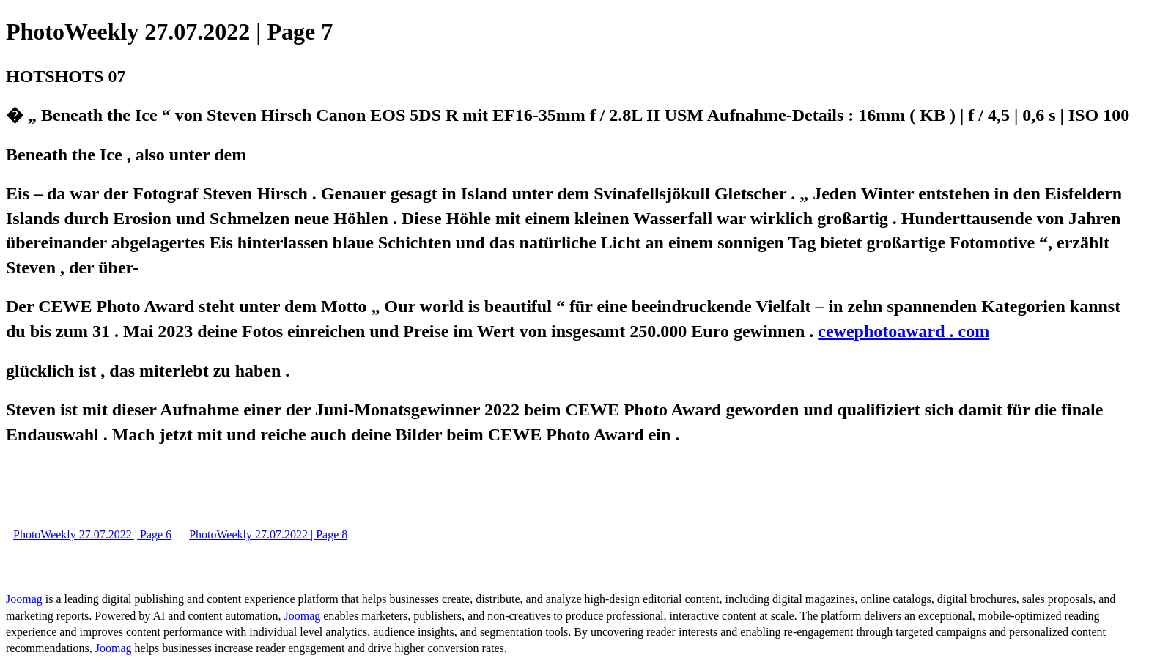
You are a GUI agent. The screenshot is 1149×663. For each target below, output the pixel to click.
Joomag (25, 599)
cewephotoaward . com (903, 331)
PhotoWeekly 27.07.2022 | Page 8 (268, 534)
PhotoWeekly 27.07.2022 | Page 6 (92, 534)
